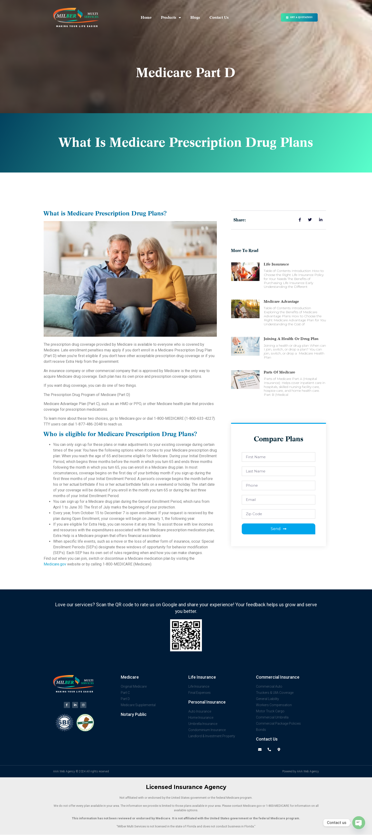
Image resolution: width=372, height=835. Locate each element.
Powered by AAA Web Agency (300, 772)
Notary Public (134, 714)
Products (171, 17)
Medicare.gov (55, 564)
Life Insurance (276, 264)
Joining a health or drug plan (291, 338)
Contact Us (219, 17)
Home (146, 17)
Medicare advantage (281, 301)
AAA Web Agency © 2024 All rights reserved (81, 772)
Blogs (195, 17)
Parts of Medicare (279, 372)
